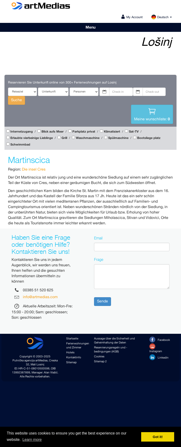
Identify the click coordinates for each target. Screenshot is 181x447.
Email (98, 238)
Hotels (70, 353)
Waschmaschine (87, 138)
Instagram (155, 348)
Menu (90, 27)
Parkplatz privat (83, 132)
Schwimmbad (20, 144)
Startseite (72, 339)
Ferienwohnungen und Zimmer (76, 346)
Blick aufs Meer (52, 132)
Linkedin (159, 357)
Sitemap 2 (100, 361)
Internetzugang (21, 132)
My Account (134, 17)
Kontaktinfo (73, 357)
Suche (16, 100)
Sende (102, 301)
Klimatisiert (112, 132)
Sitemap (71, 362)
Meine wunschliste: (152, 114)
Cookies (99, 357)
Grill (64, 138)
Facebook (159, 340)
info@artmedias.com (40, 297)
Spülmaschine (118, 138)
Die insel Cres (33, 169)
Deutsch (161, 17)
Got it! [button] (158, 437)
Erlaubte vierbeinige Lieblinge (31, 138)
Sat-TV (134, 132)
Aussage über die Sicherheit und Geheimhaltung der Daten (114, 341)
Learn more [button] (32, 440)
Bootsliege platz (148, 138)
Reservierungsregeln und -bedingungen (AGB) (110, 350)
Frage (98, 259)
